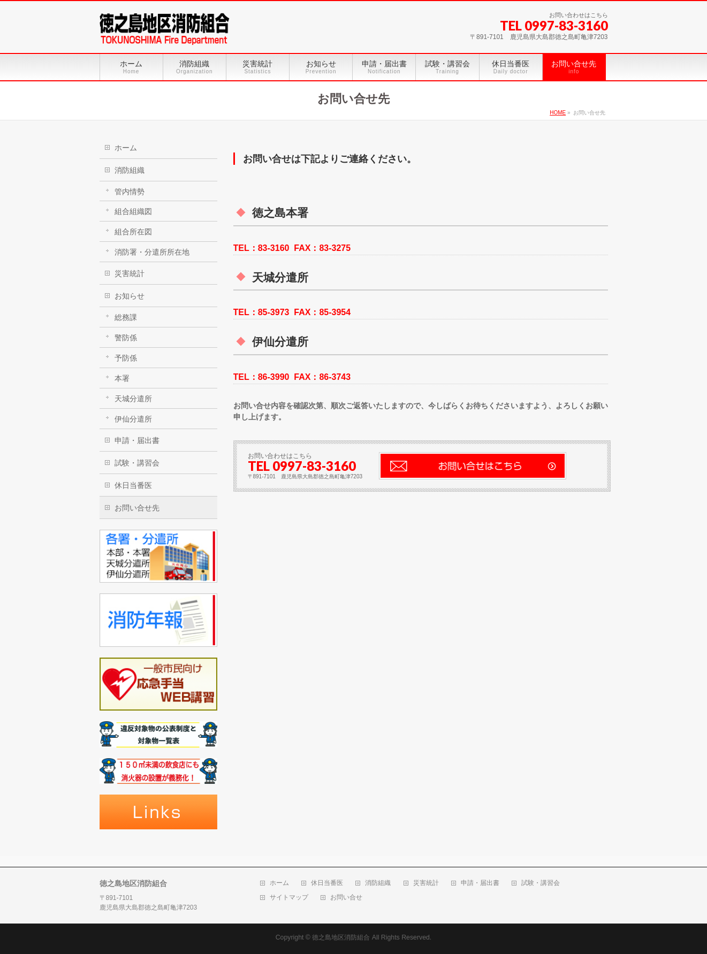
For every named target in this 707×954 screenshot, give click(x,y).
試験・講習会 (137, 463)
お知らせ (130, 296)
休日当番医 (133, 485)
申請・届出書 (137, 440)
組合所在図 (133, 231)
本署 (122, 378)
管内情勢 (130, 191)
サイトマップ (289, 897)
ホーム (126, 147)
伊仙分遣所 (133, 419)
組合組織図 (133, 211)
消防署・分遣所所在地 (152, 252)
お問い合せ (346, 897)
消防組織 (130, 170)
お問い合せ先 (137, 507)
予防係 (126, 358)
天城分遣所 (133, 398)
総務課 (126, 317)
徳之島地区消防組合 (341, 937)
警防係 (126, 337)
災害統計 (130, 273)
